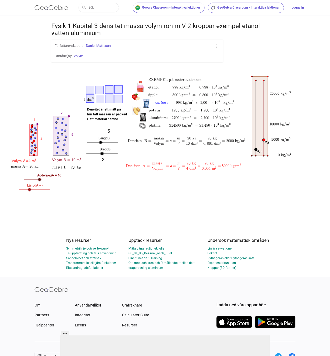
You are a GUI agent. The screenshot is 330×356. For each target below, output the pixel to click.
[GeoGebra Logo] (51, 7)
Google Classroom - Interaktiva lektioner (172, 7)
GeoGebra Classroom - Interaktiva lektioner (249, 7)
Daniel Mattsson (98, 46)
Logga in (302, 7)
